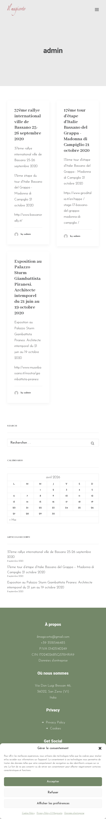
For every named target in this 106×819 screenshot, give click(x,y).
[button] (100, 748)
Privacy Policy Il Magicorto (49, 813)
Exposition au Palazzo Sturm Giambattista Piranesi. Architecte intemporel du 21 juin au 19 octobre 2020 (28, 287)
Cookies (55, 728)
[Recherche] (53, 443)
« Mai (12, 520)
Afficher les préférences (53, 803)
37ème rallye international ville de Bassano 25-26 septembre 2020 (27, 125)
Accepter (53, 781)
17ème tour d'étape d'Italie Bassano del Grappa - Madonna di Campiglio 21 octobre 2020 (77, 130)
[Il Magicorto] (16, 10)
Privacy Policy (55, 722)
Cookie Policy (28, 813)
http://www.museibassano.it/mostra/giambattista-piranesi (27, 373)
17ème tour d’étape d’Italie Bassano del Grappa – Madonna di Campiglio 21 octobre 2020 (50, 569)
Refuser (53, 792)
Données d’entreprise (74, 813)
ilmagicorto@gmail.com (53, 637)
